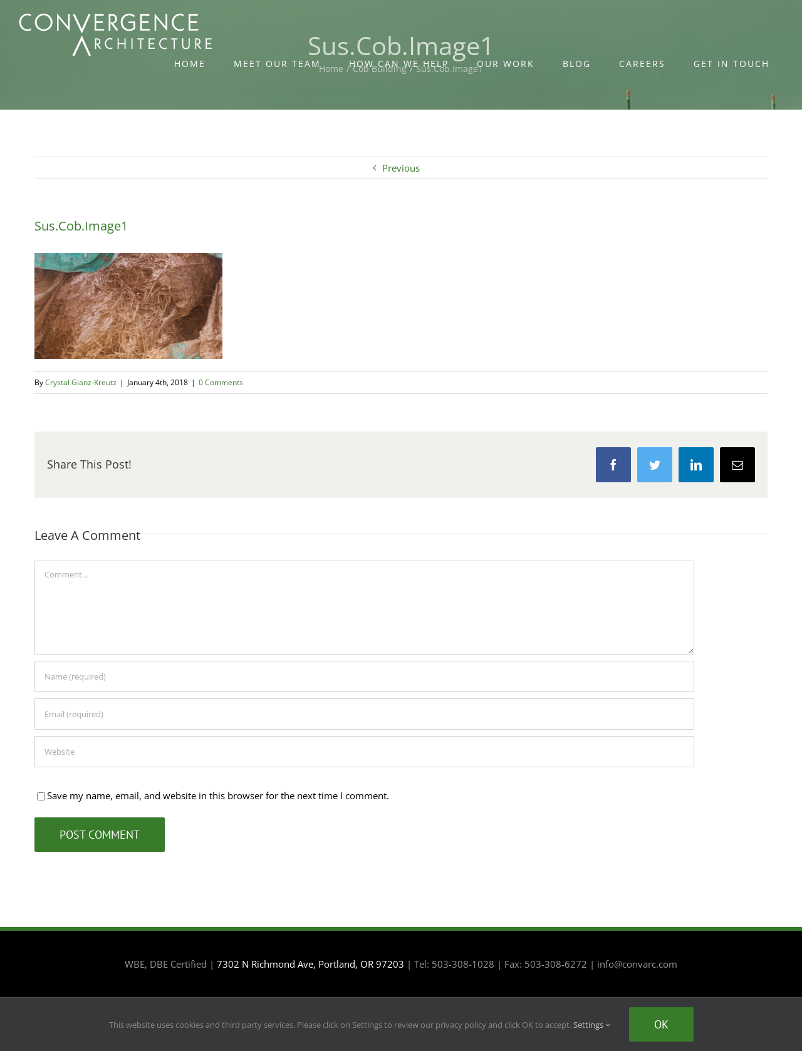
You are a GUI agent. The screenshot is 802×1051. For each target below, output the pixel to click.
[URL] (364, 751)
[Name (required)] (364, 676)
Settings (591, 1024)
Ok (661, 1024)
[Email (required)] (364, 714)
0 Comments (221, 382)
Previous (401, 168)
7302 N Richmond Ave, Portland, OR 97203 (310, 964)
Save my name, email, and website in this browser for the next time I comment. (218, 795)
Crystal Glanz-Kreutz (81, 382)
